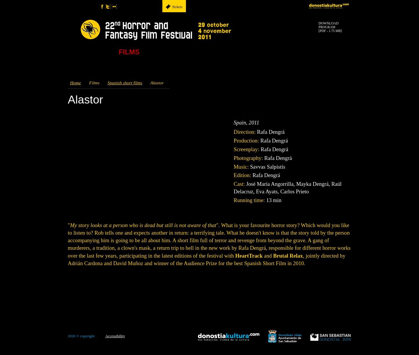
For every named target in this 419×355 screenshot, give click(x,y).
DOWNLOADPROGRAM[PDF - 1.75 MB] (330, 27)
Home (75, 82)
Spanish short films (125, 82)
